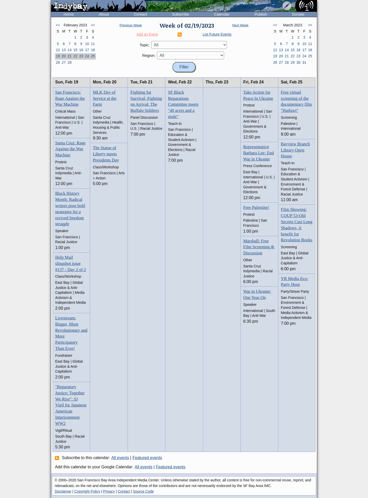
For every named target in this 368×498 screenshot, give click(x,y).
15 (75, 50)
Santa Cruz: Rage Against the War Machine (70, 149)
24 (87, 56)
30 (298, 62)
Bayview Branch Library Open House (295, 150)
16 (81, 50)
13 (64, 50)
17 (87, 50)
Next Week (240, 25)
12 (58, 50)
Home (69, 14)
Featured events (147, 458)
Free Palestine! (256, 207)
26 (58, 62)
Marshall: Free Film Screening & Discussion (258, 247)
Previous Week (131, 25)
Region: (149, 55)
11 (93, 44)
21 (69, 56)
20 (64, 56)
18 (93, 50)
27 (64, 62)
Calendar (221, 14)
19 (58, 56)
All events (120, 458)
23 (81, 56)
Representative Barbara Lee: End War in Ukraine (258, 152)
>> (93, 25)
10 (87, 44)
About (104, 14)
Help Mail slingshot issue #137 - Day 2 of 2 (70, 263)
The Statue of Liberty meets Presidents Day (106, 154)
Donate (298, 14)
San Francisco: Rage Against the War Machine (70, 98)
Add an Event (147, 34)
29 (293, 62)
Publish (261, 14)
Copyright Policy (87, 491)
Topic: (145, 45)
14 (69, 50)
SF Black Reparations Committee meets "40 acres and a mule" (183, 104)
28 (69, 62)
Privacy (109, 491)
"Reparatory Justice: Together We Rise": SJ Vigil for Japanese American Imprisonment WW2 (71, 405)
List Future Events (217, 34)
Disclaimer (63, 491)
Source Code (143, 491)
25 (93, 56)
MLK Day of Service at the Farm (105, 98)
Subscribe (180, 14)
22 (75, 56)
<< (58, 25)
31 (304, 62)
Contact (140, 14)
